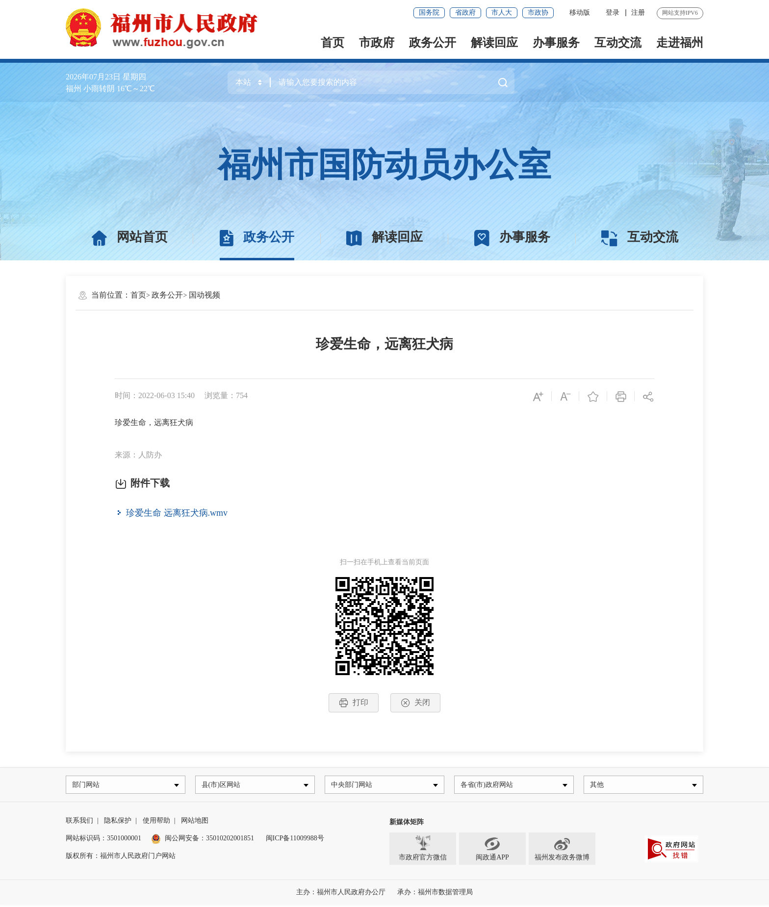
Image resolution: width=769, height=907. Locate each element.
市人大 (501, 12)
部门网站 (88, 785)
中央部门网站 (353, 785)
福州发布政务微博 (562, 850)
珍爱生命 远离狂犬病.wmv (177, 512)
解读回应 (494, 42)
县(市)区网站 (223, 785)
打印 (353, 703)
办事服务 (556, 42)
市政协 (538, 12)
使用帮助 (156, 823)
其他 (599, 785)
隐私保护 (117, 823)
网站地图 (194, 823)
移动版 (579, 12)
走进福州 (679, 42)
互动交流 (617, 42)
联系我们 (79, 823)
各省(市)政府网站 (488, 785)
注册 (638, 12)
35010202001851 (230, 840)
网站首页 (130, 237)
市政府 (376, 42)
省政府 (465, 12)
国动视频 (204, 295)
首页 (332, 42)
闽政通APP (492, 850)
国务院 (429, 12)
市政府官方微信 (423, 850)
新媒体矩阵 (406, 824)
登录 (612, 12)
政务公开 (432, 42)
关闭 (415, 703)
